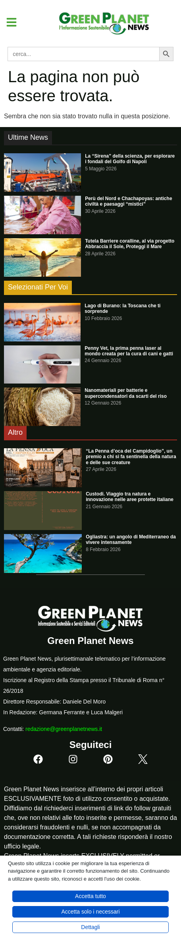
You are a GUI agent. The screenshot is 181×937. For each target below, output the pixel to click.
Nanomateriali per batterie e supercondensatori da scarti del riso (126, 393)
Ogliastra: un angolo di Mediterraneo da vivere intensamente (131, 539)
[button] (8, 22)
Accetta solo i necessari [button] (90, 911)
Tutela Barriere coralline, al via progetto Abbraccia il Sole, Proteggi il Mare (129, 243)
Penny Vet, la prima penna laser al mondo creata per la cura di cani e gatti (129, 351)
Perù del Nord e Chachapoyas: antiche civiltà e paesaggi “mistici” (128, 201)
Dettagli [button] (90, 927)
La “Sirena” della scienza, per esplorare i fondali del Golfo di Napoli (130, 158)
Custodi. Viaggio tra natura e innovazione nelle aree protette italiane (129, 496)
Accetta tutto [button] (90, 896)
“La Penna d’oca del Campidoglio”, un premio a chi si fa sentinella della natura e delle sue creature (131, 456)
